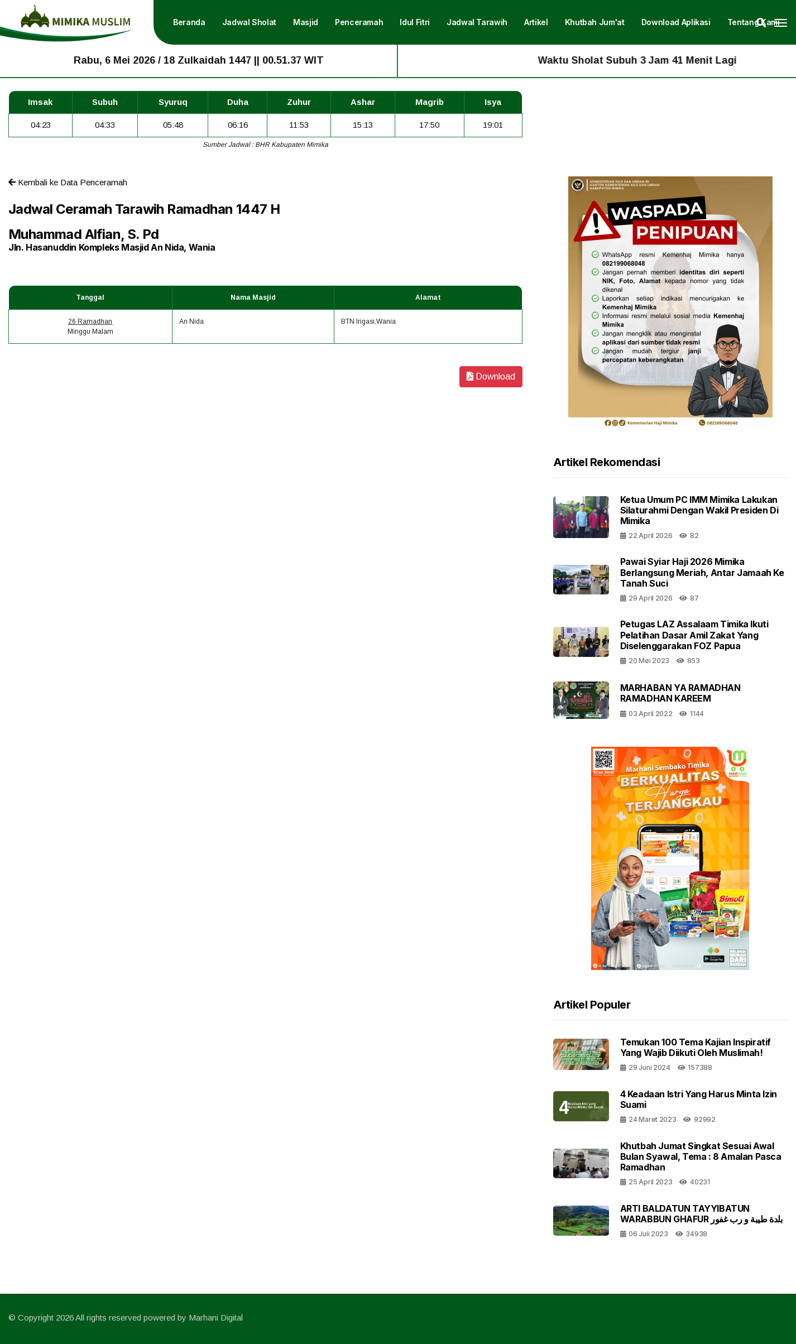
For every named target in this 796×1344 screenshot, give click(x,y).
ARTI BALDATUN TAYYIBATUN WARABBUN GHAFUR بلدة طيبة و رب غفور (701, 1214)
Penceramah (359, 22)
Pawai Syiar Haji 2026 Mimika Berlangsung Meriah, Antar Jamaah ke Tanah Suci (702, 572)
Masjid (305, 22)
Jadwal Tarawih (477, 22)
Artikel (536, 22)
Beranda (189, 22)
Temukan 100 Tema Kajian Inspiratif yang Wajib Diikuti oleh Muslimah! (695, 1047)
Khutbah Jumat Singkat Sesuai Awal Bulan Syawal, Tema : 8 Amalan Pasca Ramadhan (700, 1156)
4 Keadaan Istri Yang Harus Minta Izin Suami (698, 1099)
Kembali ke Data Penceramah (67, 182)
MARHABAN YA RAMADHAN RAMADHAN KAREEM (680, 693)
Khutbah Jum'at (595, 22)
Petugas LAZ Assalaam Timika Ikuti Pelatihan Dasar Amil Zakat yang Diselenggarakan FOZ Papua (694, 634)
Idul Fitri (415, 22)
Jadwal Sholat (249, 22)
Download (491, 376)
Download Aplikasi (676, 22)
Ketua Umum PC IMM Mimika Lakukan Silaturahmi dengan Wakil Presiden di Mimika (699, 510)
